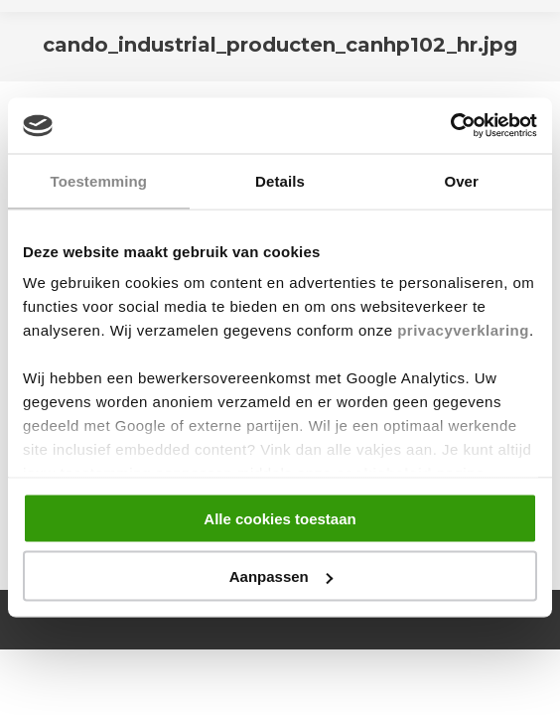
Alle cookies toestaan (279, 517)
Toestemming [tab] (99, 180)
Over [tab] (461, 180)
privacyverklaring (463, 330)
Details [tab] (280, 180)
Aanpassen (281, 576)
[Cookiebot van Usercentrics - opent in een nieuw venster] (450, 126)
